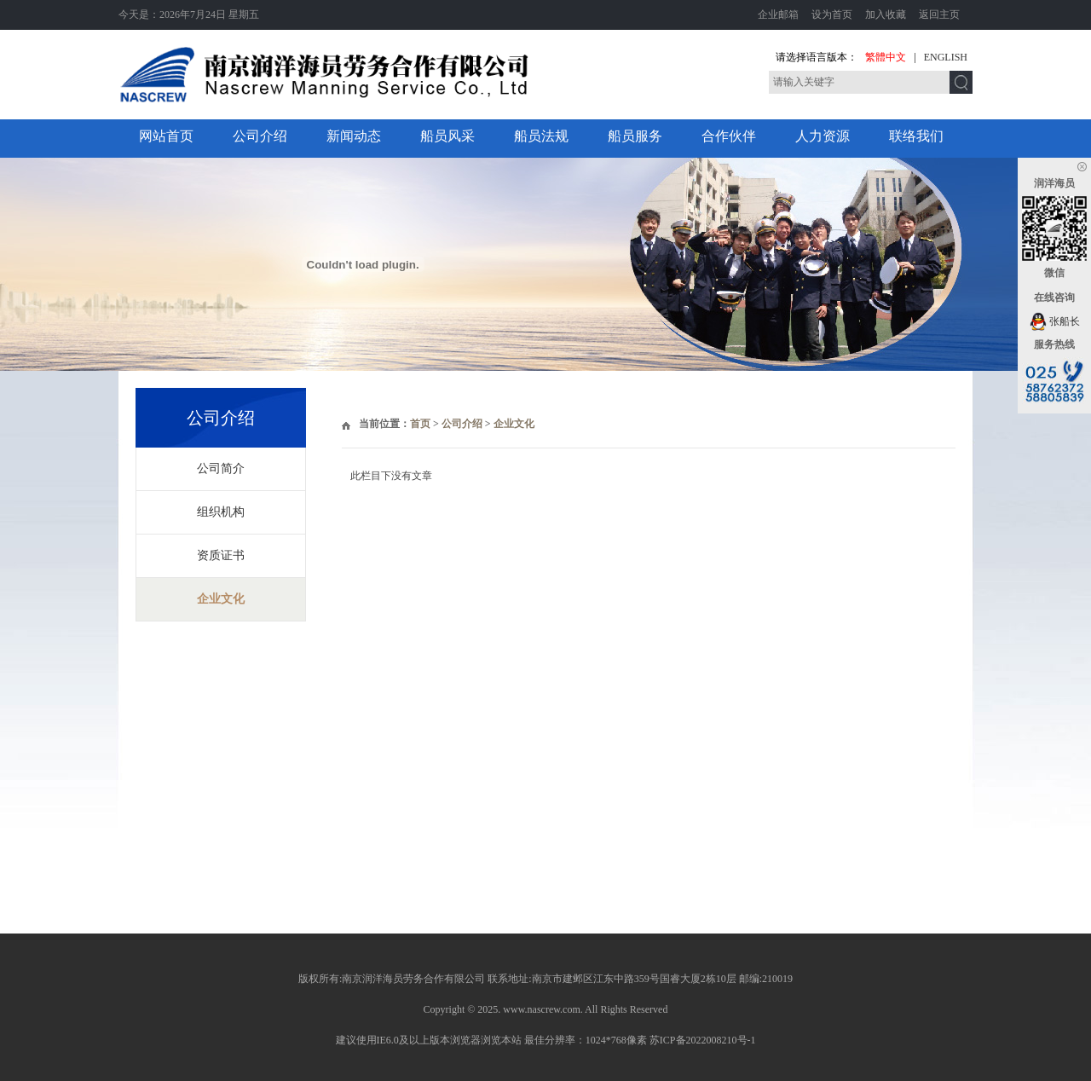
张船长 (1055, 321)
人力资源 (822, 136)
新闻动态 (353, 136)
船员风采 (447, 136)
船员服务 (635, 136)
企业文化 (221, 599)
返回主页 (939, 14)
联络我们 (916, 136)
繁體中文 (885, 57)
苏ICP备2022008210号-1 (702, 1040)
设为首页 (831, 14)
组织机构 (221, 512)
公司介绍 (260, 136)
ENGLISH (945, 57)
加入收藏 (885, 14)
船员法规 (541, 136)
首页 (420, 424)
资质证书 (221, 555)
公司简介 (221, 468)
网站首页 (166, 136)
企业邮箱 (778, 14)
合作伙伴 (728, 136)
